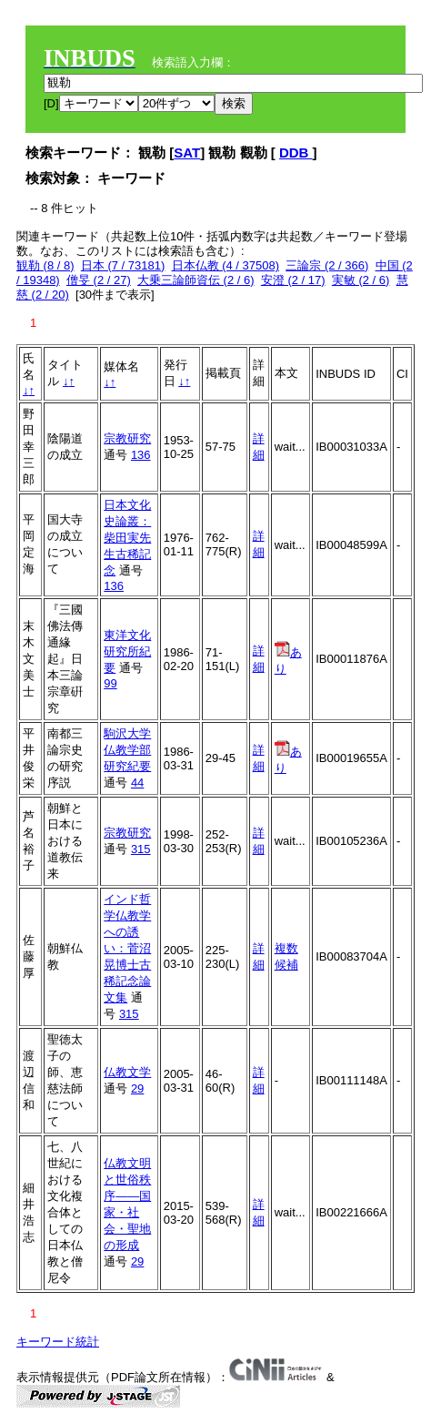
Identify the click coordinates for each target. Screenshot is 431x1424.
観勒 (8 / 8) (45, 265)
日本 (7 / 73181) (123, 265)
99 (110, 683)
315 (141, 849)
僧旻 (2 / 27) (98, 280)
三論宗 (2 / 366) (327, 265)
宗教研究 (127, 438)
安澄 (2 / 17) (293, 280)
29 (137, 1088)
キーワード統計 (57, 1341)
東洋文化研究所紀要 (127, 651)
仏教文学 (127, 1072)
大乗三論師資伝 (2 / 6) (196, 280)
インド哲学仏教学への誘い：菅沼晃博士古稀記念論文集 (127, 948)
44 (137, 782)
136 (141, 455)
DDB (296, 152)
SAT (187, 152)
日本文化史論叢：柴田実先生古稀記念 (127, 537)
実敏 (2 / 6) (361, 280)
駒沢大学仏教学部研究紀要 (127, 750)
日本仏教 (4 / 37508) (226, 265)
